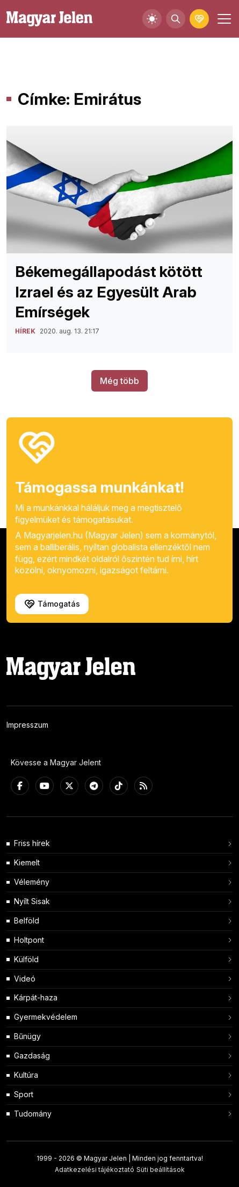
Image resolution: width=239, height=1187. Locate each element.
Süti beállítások (160, 1169)
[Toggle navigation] (223, 19)
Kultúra (26, 1074)
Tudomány (33, 1113)
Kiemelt (27, 862)
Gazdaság (32, 1055)
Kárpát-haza (35, 997)
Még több (119, 380)
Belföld (26, 920)
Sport (23, 1094)
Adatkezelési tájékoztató (94, 1169)
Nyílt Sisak (32, 901)
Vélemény (31, 881)
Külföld (26, 959)
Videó (24, 978)
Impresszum (27, 724)
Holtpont (29, 939)
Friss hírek (32, 843)
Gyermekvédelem (45, 1016)
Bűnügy (27, 1036)
